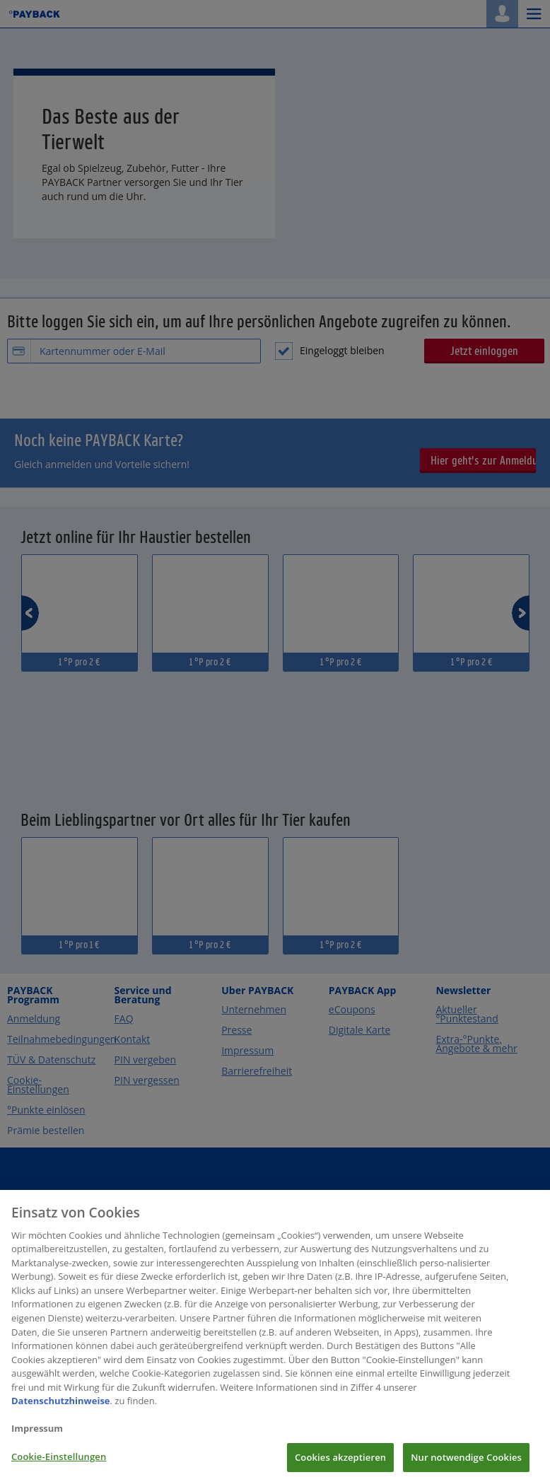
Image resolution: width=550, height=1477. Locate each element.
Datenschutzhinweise (60, 1407)
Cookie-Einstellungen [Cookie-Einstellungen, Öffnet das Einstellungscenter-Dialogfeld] (58, 1462)
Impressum (37, 1434)
